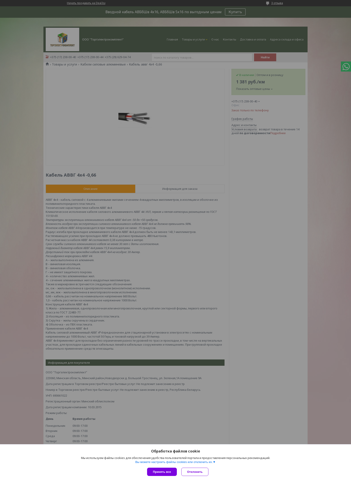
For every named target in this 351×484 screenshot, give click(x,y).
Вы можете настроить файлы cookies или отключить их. (174, 462)
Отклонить (195, 471)
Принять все (162, 471)
